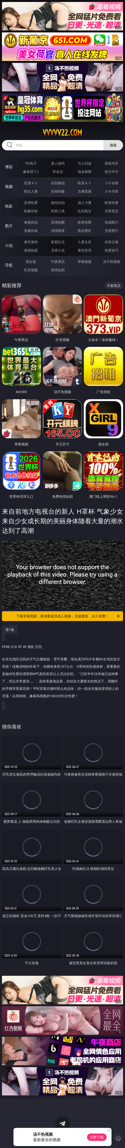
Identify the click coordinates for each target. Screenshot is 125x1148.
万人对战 (84, 163)
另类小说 (58, 250)
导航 (9, 265)
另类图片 (111, 230)
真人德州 (58, 163)
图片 (9, 225)
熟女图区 (84, 230)
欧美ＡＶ (84, 183)
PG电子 (31, 163)
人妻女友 (84, 242)
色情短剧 (58, 270)
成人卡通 (84, 202)
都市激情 (31, 242)
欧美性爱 (111, 202)
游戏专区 (111, 163)
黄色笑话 (84, 250)
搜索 (113, 145)
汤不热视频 (111, 261)
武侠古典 (111, 242)
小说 (9, 245)
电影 (9, 206)
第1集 (9, 629)
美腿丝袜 (31, 230)
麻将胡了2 (31, 171)
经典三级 (58, 211)
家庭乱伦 (58, 242)
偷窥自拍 (31, 222)
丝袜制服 (58, 191)
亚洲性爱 (31, 202)
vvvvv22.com (62, 133)
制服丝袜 (31, 211)
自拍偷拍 (58, 183)
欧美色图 (84, 222)
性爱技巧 (111, 250)
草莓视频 (84, 261)
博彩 (9, 167)
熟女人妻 (31, 191)
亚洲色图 (58, 222)
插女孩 (31, 261)
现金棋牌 (84, 171)
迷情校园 (31, 250)
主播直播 (84, 191)
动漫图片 (111, 222)
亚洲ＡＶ (31, 183)
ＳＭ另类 (111, 191)
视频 (9, 186)
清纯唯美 (58, 230)
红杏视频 (31, 270)
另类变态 (111, 211)
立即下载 (97, 1137)
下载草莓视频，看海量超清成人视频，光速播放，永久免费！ (68, 616)
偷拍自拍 (58, 202)
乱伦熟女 (84, 211)
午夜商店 (58, 261)
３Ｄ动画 (111, 183)
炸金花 (58, 171)
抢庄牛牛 (111, 171)
